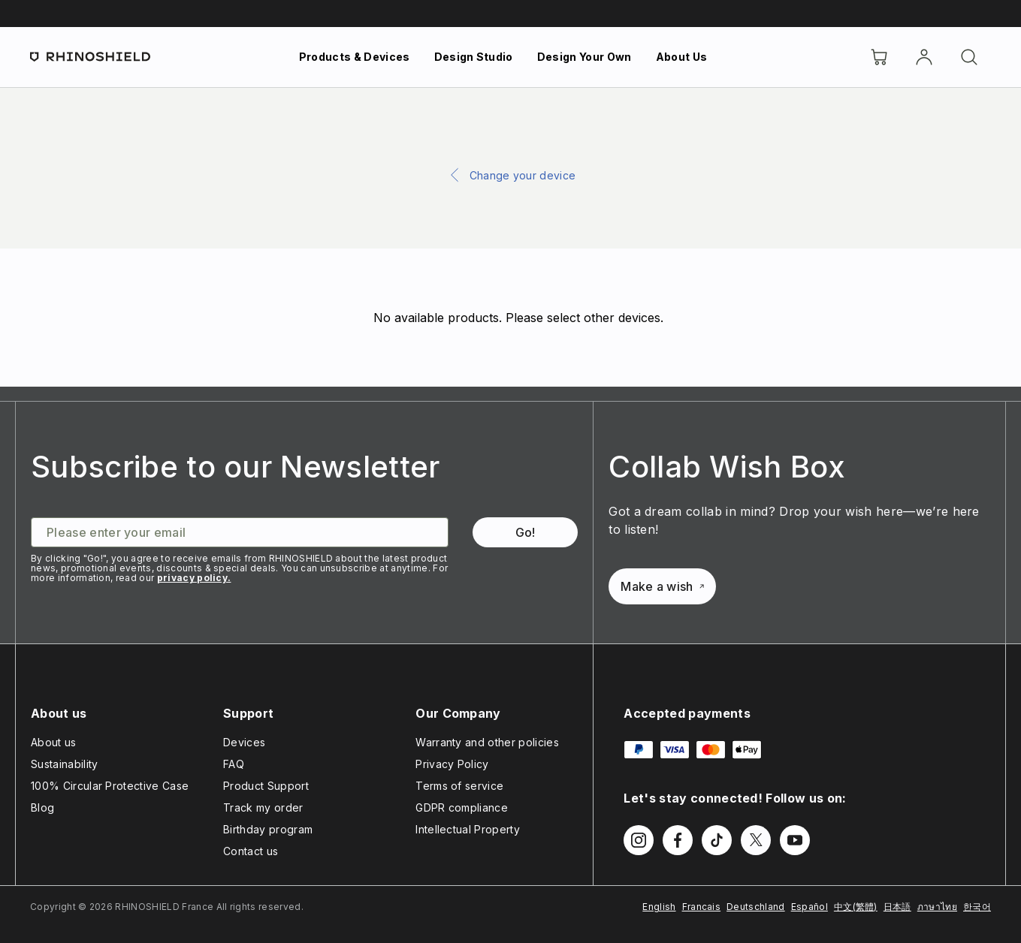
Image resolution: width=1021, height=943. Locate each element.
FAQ (233, 764)
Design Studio (473, 56)
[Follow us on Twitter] (756, 840)
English (658, 906)
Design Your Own (584, 56)
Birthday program (268, 829)
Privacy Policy (451, 764)
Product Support (266, 785)
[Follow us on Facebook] (678, 840)
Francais (701, 906)
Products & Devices (354, 56)
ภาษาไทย (937, 906)
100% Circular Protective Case (110, 785)
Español (809, 906)
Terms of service (459, 785)
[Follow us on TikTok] (717, 840)
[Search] (969, 57)
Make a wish (662, 586)
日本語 (897, 906)
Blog (42, 807)
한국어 (977, 906)
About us (54, 742)
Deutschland (755, 906)
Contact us (250, 851)
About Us (682, 56)
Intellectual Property (467, 829)
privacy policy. (194, 577)
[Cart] (879, 57)
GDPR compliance (461, 807)
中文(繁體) (856, 906)
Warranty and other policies (487, 742)
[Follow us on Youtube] (795, 840)
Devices (244, 742)
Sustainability (64, 764)
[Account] (924, 57)
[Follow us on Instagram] (639, 840)
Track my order (263, 807)
